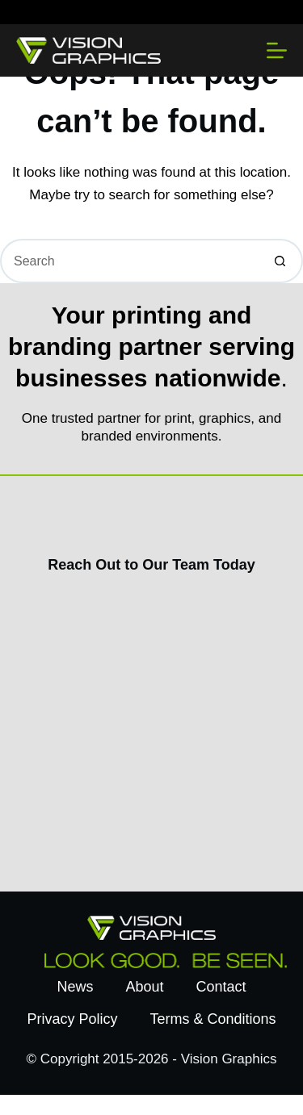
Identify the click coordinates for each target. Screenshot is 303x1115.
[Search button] (281, 261)
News (75, 987)
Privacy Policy (72, 1019)
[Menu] (277, 50)
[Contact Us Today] (150, 729)
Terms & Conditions (212, 1019)
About (144, 987)
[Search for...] (129, 261)
